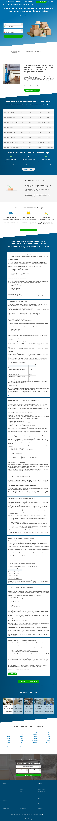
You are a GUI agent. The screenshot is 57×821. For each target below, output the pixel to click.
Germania (22, 732)
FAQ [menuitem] (34, 1)
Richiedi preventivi (13, 36)
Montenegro (35, 732)
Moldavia (35, 730)
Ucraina (48, 740)
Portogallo (35, 738)
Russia (35, 744)
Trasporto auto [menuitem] (5, 803)
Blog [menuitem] (21, 791)
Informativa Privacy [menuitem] (41, 791)
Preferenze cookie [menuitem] (41, 798)
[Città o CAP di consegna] (13, 32)
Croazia (8, 742)
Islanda (22, 740)
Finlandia (9, 748)
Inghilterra (22, 736)
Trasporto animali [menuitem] (23, 808)
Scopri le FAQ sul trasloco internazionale (28, 681)
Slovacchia (35, 748)
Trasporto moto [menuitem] (22, 803)
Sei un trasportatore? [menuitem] (27, 1)
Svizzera (48, 736)
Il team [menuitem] (21, 789)
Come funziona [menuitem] (19, 1)
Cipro (9, 740)
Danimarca (9, 744)
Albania (8, 730)
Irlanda (22, 738)
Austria (8, 732)
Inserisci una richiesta (41, 1)
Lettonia (22, 744)
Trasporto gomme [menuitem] (40, 808)
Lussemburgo (22, 748)
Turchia (48, 738)
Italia (22, 742)
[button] (3, 1)
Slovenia (48, 730)
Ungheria (48, 742)
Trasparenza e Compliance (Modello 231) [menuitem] (45, 795)
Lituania (22, 746)
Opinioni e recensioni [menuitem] (23, 795)
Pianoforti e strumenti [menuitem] (6, 808)
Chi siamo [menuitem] (22, 787)
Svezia (48, 734)
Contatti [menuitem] (21, 793)
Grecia (22, 734)
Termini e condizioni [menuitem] (41, 789)
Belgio (9, 734)
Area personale (50, 1)
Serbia (35, 746)
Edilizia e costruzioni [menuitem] (6, 806)
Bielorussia (9, 736)
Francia (21, 730)
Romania (35, 742)
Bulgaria (8, 738)
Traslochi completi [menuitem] (40, 806)
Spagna (48, 732)
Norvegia (35, 734)
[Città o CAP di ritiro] (13, 26)
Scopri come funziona (28, 169)
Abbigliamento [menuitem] (39, 803)
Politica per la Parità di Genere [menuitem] (43, 796)
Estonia (8, 746)
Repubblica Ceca (35, 740)
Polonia (35, 736)
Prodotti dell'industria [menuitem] (23, 806)
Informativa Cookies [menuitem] (41, 793)
